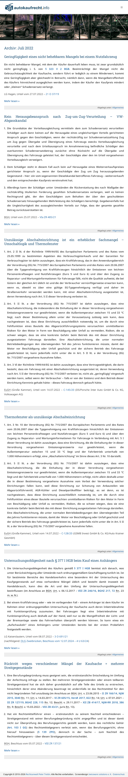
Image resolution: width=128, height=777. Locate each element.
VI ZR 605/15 (62, 697)
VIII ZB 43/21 (50, 706)
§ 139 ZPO (46, 732)
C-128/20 (67, 533)
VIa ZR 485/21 (48, 217)
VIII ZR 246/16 (87, 590)
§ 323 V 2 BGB (57, 69)
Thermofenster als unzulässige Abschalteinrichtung (44, 417)
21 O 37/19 (52, 94)
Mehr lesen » (12, 101)
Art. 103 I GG (17, 727)
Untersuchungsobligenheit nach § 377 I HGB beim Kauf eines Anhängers (60, 560)
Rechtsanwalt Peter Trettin (38, 774)
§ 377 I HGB (82, 568)
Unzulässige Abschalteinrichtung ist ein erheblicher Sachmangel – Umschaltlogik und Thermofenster (64, 242)
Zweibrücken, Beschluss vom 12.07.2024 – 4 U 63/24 (54, 641)
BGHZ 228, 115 (34, 702)
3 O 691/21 (61, 636)
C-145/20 (69, 389)
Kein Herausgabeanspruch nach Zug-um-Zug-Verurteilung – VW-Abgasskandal (64, 118)
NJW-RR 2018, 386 (113, 702)
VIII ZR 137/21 (53, 743)
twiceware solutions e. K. (100, 774)
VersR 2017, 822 (81, 697)
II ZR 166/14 (109, 693)
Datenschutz (119, 774)
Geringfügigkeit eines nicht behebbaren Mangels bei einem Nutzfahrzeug (60, 56)
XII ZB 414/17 (91, 702)
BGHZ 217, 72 (106, 590)
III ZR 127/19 (15, 702)
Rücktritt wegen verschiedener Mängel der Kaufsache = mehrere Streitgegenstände (64, 665)
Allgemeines (118, 107)
